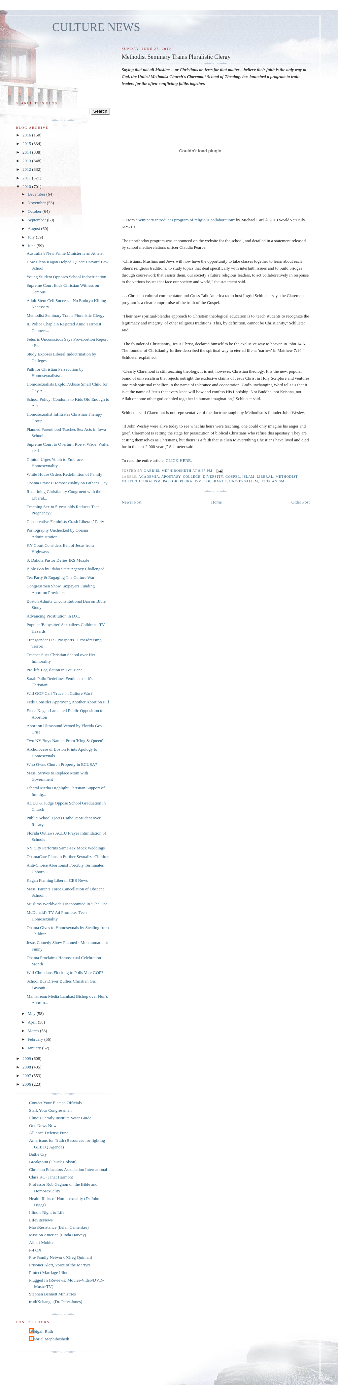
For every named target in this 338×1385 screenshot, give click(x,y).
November (37, 202)
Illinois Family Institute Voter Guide (60, 1117)
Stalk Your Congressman (50, 1110)
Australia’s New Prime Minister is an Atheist (64, 253)
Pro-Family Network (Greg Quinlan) (60, 1257)
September (37, 219)
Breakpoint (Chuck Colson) (53, 1161)
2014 (27, 152)
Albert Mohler (41, 1242)
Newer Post (131, 502)
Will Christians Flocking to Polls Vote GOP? (64, 972)
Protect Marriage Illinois (50, 1272)
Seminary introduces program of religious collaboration (185, 219)
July (32, 237)
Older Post (300, 502)
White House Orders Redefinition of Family (64, 474)
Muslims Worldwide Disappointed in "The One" (67, 903)
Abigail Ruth (42, 1331)
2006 (27, 1084)
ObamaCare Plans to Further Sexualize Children (67, 856)
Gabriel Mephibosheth (50, 1338)
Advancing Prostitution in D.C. (53, 616)
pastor (170, 481)
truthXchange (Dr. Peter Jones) (55, 1301)
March (34, 1030)
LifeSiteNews (40, 1219)
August (34, 228)
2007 (27, 1075)
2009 (27, 1058)
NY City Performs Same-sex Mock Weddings (65, 847)
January (35, 1047)
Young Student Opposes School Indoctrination (66, 276)
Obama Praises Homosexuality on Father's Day (66, 482)
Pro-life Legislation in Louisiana (54, 669)
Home (216, 502)
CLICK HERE (178, 460)
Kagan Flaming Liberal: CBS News (57, 880)
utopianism (272, 481)
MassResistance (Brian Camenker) (59, 1227)
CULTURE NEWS (96, 27)
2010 (27, 186)
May (32, 1013)
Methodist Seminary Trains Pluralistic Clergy (65, 315)
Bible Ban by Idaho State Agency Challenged (65, 568)
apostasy (171, 476)
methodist (287, 476)
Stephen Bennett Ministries (52, 1293)
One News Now (42, 1125)
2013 (27, 160)
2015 (27, 143)
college (191, 476)
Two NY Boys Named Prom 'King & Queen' (64, 740)
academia (149, 476)
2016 (27, 134)
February (36, 1039)
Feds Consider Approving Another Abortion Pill (67, 701)
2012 (27, 169)
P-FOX (35, 1250)
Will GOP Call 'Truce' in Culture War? (59, 693)
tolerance (215, 481)
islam (248, 476)
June (32, 245)
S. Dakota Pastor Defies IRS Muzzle (57, 560)
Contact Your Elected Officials (55, 1102)
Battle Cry (38, 1154)
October (35, 211)
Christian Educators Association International (68, 1169)
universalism (243, 481)
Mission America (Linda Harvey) (57, 1234)
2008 (27, 1067)
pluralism (191, 481)
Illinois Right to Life (46, 1212)
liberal (265, 476)
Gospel (232, 476)
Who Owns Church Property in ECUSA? (61, 764)
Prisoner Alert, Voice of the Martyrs (59, 1264)
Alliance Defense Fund (49, 1132)
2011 (27, 177)
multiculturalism (140, 481)
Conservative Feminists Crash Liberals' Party (65, 521)
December (37, 194)
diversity (213, 476)
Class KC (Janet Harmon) (51, 1177)
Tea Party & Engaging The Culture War (60, 577)
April (33, 1022)
